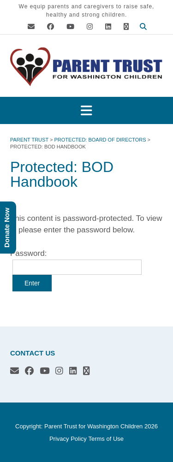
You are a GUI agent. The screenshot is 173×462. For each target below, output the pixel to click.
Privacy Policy (68, 439)
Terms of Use (106, 439)
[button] (86, 110)
